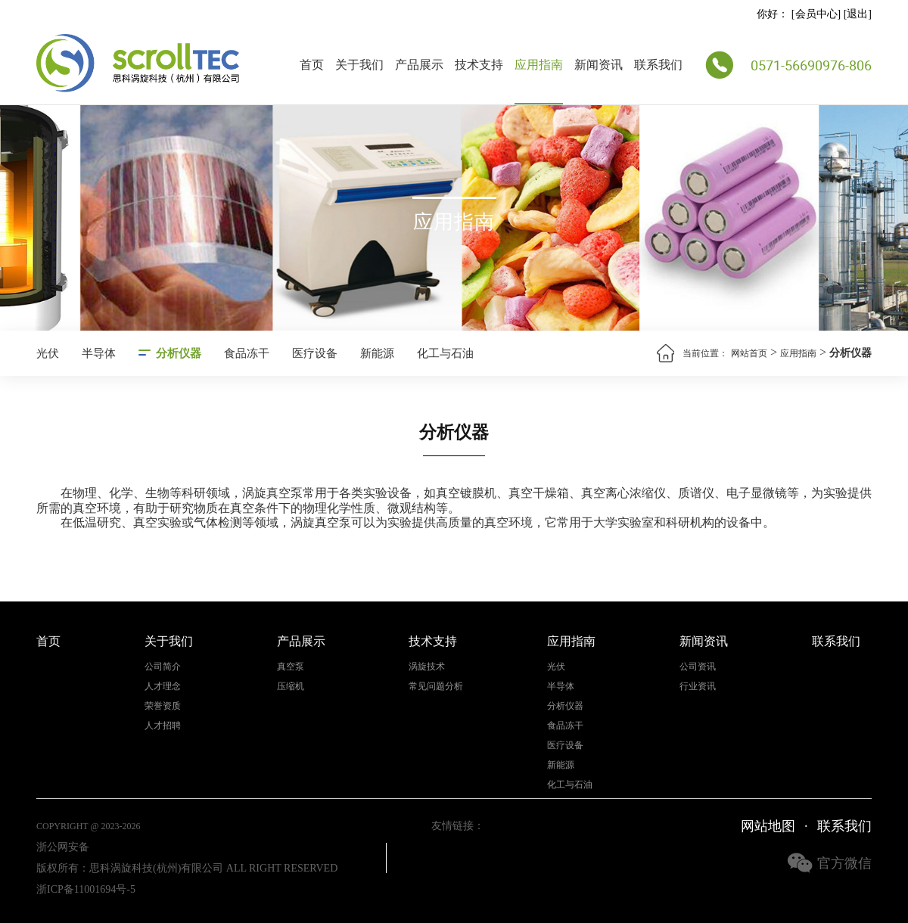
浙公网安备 (62, 847)
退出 (857, 14)
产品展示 (419, 64)
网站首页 (749, 353)
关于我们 (359, 64)
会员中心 (816, 14)
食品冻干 (246, 353)
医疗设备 (314, 353)
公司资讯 (697, 667)
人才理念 (163, 686)
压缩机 (290, 686)
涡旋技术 (427, 667)
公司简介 (163, 667)
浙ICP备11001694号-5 (85, 889)
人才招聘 (163, 726)
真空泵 (290, 667)
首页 (312, 64)
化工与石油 (445, 353)
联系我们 (658, 64)
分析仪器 (178, 353)
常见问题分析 (436, 686)
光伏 (47, 353)
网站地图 (768, 826)
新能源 (377, 353)
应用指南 (539, 64)
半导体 (99, 353)
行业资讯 (697, 686)
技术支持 (479, 64)
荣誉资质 (163, 706)
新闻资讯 (598, 64)
